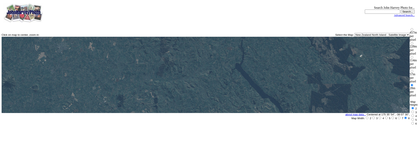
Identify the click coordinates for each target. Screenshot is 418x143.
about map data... (355, 114)
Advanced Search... (404, 15)
